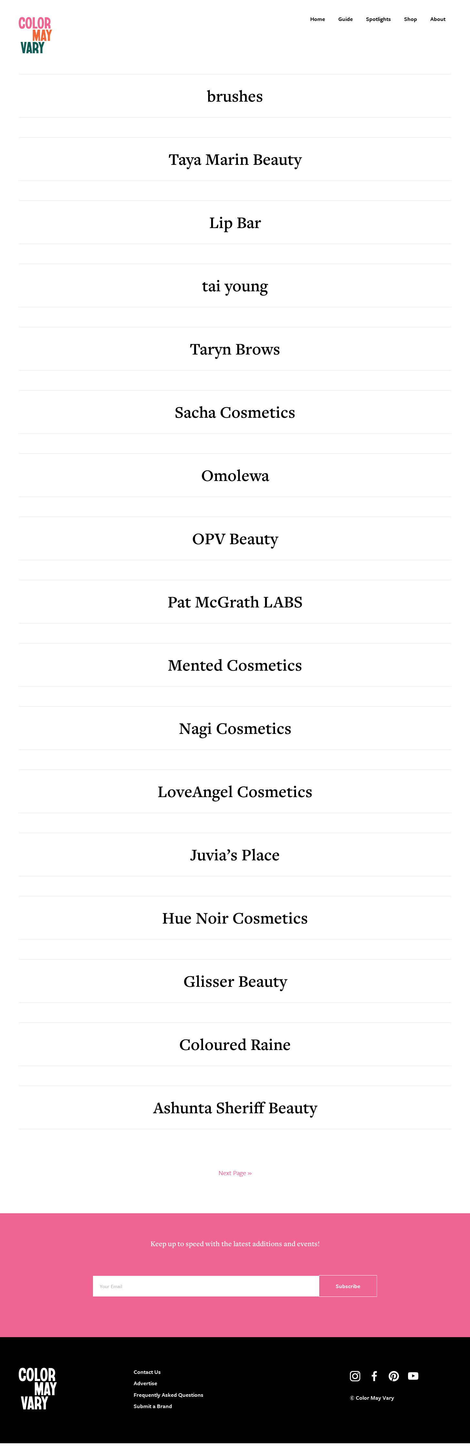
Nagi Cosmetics (235, 735)
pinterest (394, 1384)
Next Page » (235, 1180)
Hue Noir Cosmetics (235, 925)
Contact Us (147, 1380)
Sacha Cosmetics (235, 419)
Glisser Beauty (235, 988)
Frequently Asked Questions (168, 1402)
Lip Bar (235, 229)
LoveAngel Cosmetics (235, 798)
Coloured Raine (235, 1051)
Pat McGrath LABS (235, 609)
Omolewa (235, 482)
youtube (413, 1384)
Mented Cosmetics (235, 672)
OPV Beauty (235, 545)
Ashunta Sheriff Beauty (235, 1115)
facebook (374, 1384)
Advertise (145, 1391)
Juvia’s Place (235, 862)
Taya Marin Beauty (235, 166)
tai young (235, 293)
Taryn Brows (235, 356)
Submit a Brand (153, 1414)
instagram (355, 1384)
